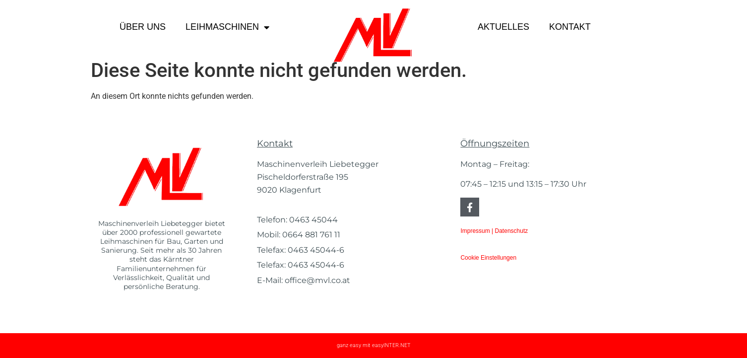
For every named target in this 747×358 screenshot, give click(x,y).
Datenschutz (511, 230)
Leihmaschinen (227, 27)
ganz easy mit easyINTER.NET (374, 345)
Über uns (143, 27)
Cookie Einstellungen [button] (488, 257)
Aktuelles (503, 27)
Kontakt (570, 27)
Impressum (475, 230)
